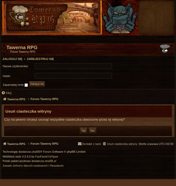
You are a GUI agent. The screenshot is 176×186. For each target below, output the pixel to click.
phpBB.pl (50, 161)
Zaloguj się (12, 58)
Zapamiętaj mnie (15, 85)
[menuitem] (164, 39)
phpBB (36, 152)
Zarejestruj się (40, 58)
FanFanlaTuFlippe (46, 157)
